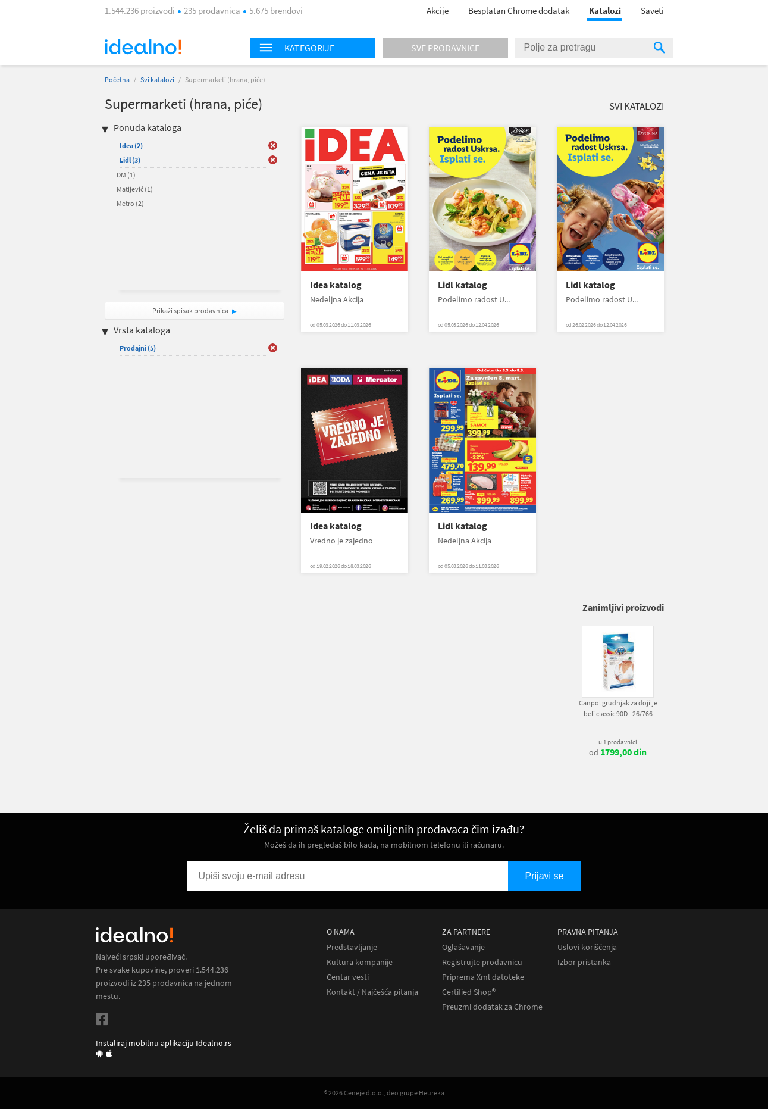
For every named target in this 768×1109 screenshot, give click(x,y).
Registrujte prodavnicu (482, 962)
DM (126, 174)
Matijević (135, 189)
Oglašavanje (463, 947)
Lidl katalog (462, 284)
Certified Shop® (469, 992)
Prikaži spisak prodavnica (190, 310)
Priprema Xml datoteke (483, 977)
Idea (131, 145)
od (618, 752)
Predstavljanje (352, 947)
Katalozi (605, 10)
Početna (117, 79)
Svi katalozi (157, 79)
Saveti (652, 10)
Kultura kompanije (360, 962)
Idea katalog (336, 284)
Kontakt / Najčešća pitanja (372, 992)
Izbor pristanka (584, 962)
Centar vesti (348, 977)
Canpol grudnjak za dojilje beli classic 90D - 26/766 (618, 708)
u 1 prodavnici (617, 742)
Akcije (438, 10)
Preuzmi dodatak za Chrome (492, 1007)
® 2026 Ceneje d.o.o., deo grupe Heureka (384, 1092)
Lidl (130, 159)
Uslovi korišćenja (587, 947)
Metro (130, 203)
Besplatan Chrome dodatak (518, 10)
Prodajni (138, 347)
